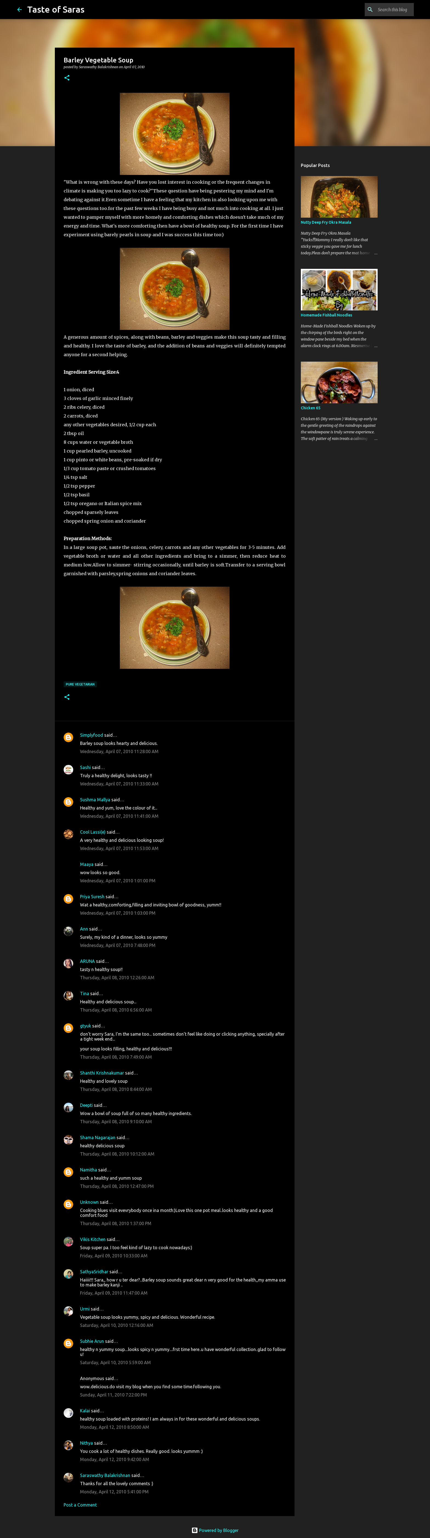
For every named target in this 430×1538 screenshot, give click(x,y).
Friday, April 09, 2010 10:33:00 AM (114, 1255)
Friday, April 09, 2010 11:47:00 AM (114, 1293)
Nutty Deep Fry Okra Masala (326, 222)
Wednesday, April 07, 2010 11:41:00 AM (119, 816)
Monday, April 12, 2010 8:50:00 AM (114, 1427)
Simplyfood (91, 735)
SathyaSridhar (94, 1271)
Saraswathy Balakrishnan (105, 1475)
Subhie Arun (92, 1341)
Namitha (88, 1169)
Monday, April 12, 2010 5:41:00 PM (114, 1491)
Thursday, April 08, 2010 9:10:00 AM (116, 1121)
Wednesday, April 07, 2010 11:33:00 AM (119, 783)
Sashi (85, 767)
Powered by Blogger (215, 1530)
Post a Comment (80, 1504)
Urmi (85, 1308)
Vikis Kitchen (93, 1239)
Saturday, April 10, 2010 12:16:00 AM (116, 1325)
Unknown (89, 1202)
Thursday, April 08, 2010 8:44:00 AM (116, 1089)
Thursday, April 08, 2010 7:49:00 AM (116, 1057)
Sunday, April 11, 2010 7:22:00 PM (113, 1394)
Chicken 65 (310, 408)
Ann (84, 928)
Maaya (87, 864)
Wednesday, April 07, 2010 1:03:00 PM (117, 913)
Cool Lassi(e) (93, 832)
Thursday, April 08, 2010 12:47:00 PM (117, 1186)
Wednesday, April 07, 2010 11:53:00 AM (119, 848)
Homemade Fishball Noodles (326, 315)
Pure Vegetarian (80, 684)
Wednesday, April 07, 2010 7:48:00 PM (117, 945)
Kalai (85, 1410)
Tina (84, 993)
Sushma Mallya (95, 799)
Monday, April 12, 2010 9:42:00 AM (114, 1459)
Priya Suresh (92, 896)
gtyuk (85, 1025)
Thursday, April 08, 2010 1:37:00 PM (115, 1223)
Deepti (86, 1105)
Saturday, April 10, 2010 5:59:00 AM (115, 1362)
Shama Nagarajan (97, 1137)
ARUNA (87, 961)
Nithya (86, 1443)
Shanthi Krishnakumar (102, 1072)
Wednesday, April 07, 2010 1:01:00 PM (117, 880)
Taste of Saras (55, 9)
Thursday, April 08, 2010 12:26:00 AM (117, 977)
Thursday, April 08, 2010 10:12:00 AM (117, 1153)
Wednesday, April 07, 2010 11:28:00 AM (119, 751)
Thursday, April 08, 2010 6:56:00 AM (116, 1009)
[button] (67, 78)
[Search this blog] (385, 9)
